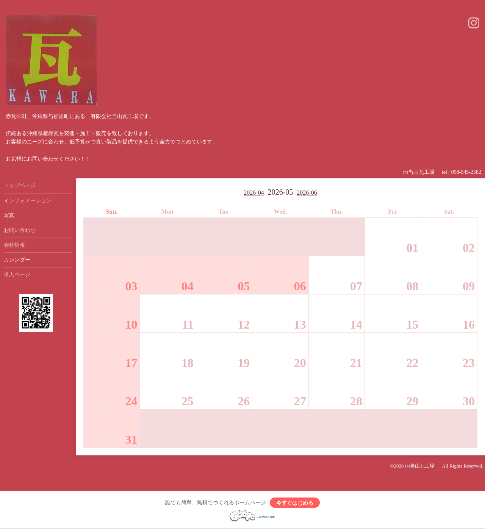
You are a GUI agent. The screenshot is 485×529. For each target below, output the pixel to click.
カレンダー (17, 260)
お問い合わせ (20, 230)
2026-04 (254, 192)
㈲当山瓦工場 (422, 466)
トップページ (20, 185)
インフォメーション (28, 200)
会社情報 (14, 245)
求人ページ (17, 274)
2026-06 (307, 192)
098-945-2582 (466, 172)
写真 (9, 215)
